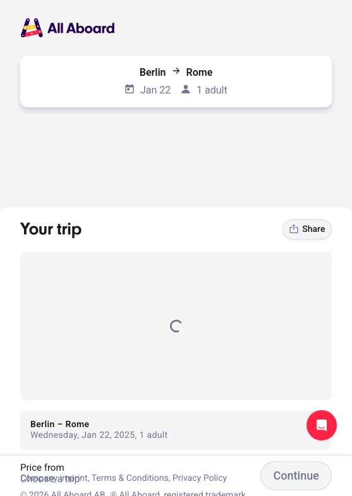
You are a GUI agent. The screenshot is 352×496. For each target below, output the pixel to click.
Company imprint (54, 478)
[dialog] (0, 0)
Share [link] (307, 229)
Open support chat (322, 425)
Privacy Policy (200, 478)
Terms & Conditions (130, 478)
